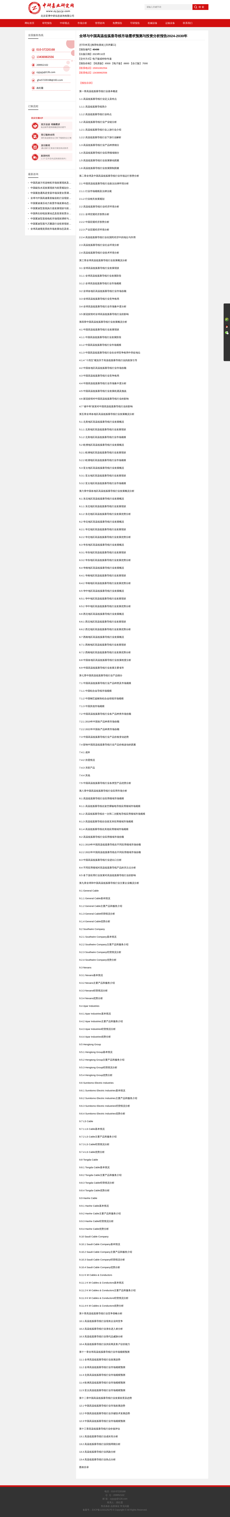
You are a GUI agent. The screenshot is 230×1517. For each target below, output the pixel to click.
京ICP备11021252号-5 (103, 1510)
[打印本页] (84, 44)
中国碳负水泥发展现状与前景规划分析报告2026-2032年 (60, 187)
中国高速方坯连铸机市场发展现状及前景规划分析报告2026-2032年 (66, 182)
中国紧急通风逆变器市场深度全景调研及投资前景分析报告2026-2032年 (69, 193)
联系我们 (187, 23)
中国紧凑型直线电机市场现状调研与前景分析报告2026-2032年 (64, 218)
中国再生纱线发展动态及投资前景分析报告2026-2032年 (60, 213)
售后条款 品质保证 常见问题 (115, 1506)
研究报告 (47, 23)
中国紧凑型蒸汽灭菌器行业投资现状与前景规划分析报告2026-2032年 (67, 223)
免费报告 (117, 23)
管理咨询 (100, 23)
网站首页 (29, 23)
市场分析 (82, 23)
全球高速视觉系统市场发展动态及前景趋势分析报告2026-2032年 (65, 228)
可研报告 (135, 23)
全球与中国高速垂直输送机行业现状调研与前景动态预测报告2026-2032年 (70, 198)
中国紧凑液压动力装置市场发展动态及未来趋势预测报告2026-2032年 (67, 203)
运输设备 (170, 23)
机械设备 (152, 23)
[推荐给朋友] (97, 44)
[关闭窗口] (110, 44)
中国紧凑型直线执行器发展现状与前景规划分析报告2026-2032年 (65, 208)
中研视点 (64, 23)
